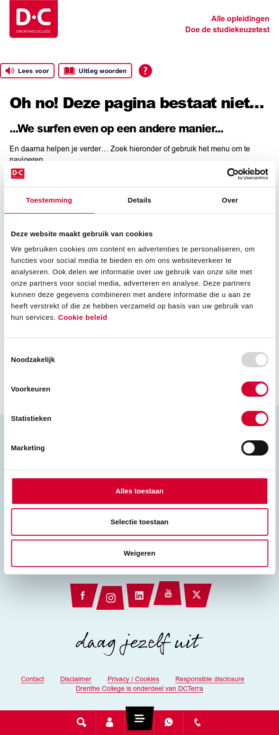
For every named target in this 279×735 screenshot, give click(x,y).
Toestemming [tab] (49, 200)
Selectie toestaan (139, 522)
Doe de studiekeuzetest (227, 30)
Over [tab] (230, 200)
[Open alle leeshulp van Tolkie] (145, 70)
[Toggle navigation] (139, 722)
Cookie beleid (83, 317)
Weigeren (139, 553)
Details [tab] (140, 200)
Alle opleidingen (240, 19)
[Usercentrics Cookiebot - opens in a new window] (226, 174)
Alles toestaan (140, 491)
